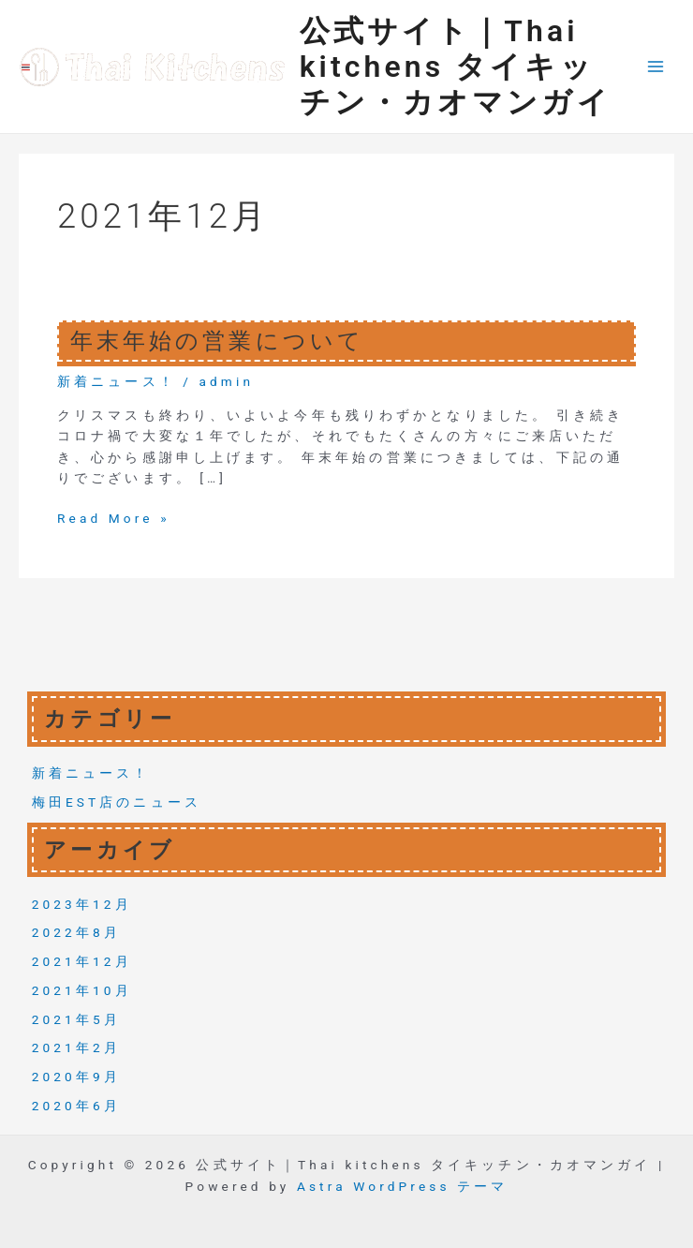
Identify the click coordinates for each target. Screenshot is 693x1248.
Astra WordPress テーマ (402, 1186)
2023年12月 (82, 904)
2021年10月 (82, 990)
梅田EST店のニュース (116, 802)
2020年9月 (76, 1076)
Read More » (113, 518)
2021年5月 (76, 1019)
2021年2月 (76, 1047)
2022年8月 (76, 932)
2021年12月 (82, 961)
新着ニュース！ (116, 381)
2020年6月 (76, 1105)
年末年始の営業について (217, 341)
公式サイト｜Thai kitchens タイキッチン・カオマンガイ (456, 67)
